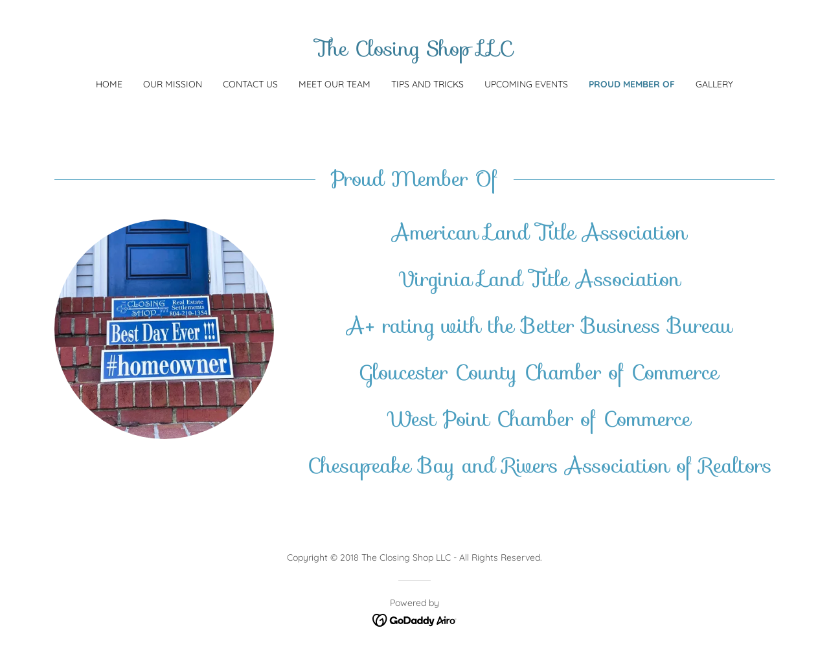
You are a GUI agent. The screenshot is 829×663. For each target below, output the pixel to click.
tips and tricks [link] (427, 84)
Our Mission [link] (172, 84)
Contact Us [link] (250, 84)
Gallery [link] (714, 84)
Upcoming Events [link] (526, 84)
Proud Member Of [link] (632, 84)
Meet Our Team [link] (334, 84)
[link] (414, 51)
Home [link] (109, 84)
